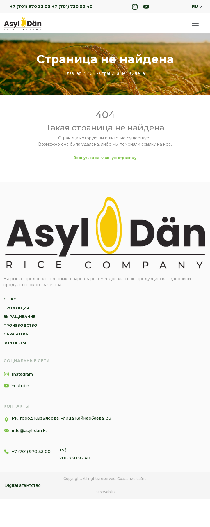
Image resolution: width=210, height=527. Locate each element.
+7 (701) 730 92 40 (72, 6)
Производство (20, 325)
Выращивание (19, 316)
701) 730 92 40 (74, 458)
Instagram (18, 374)
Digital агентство (22, 485)
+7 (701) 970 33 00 (30, 6)
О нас (9, 299)
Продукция (16, 308)
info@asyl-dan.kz (25, 430)
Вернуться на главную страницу (105, 157)
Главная (73, 73)
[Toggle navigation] (195, 23)
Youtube (16, 385)
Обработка (15, 334)
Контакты (14, 343)
